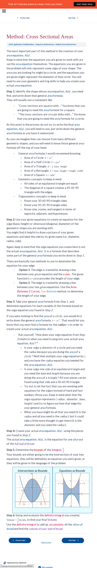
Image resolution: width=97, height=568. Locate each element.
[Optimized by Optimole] (14, 563)
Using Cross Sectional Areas (45, 36)
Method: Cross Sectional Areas (66, 36)
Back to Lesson (46, 534)
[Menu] (4, 2)
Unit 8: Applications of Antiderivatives (21, 36)
